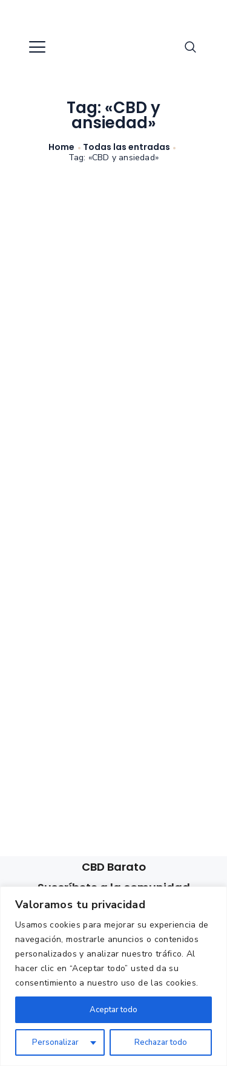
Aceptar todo (113, 1009)
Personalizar (55, 1042)
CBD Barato (114, 866)
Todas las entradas (126, 147)
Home (61, 147)
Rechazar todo (160, 1042)
